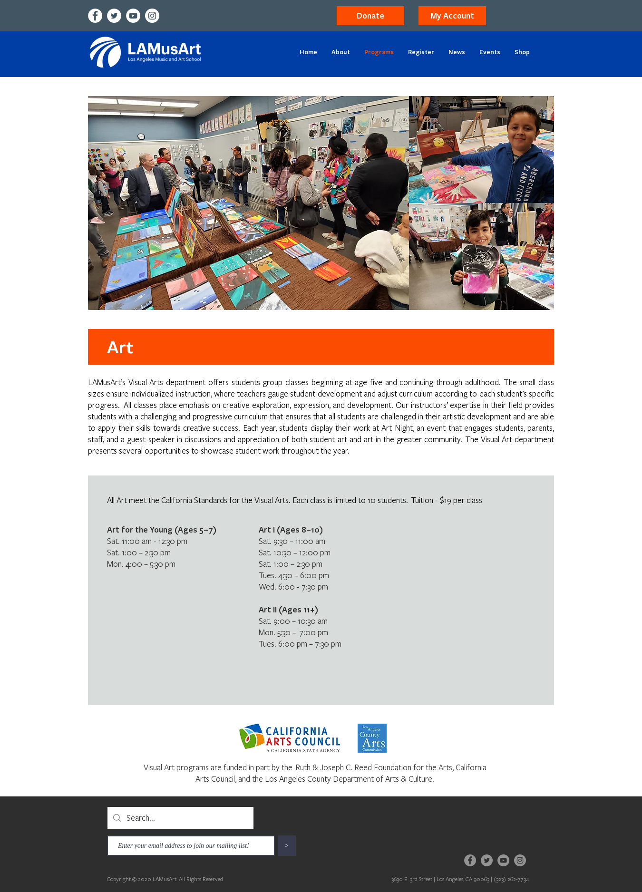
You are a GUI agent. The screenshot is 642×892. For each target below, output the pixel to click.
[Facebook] (95, 16)
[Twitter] (114, 16)
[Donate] (370, 15)
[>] (287, 845)
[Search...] (179, 818)
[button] (452, 15)
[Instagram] (152, 16)
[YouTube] (133, 16)
